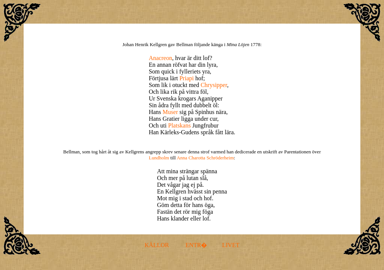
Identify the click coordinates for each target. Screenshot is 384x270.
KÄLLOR (157, 245)
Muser (170, 112)
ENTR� (196, 245)
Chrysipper (214, 85)
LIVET (230, 245)
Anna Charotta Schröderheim (205, 157)
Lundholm (159, 157)
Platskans (179, 125)
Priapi (186, 78)
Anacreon (160, 58)
